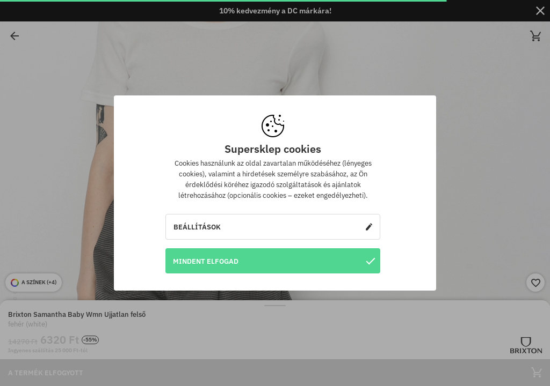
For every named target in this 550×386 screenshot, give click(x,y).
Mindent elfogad (274, 261)
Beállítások (272, 227)
